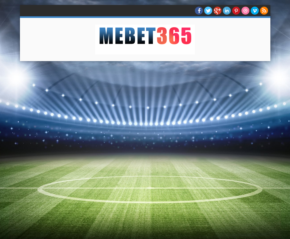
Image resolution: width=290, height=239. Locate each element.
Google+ (217, 11)
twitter (208, 11)
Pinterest (236, 11)
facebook (199, 11)
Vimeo (255, 11)
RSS (264, 11)
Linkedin (227, 11)
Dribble (245, 11)
